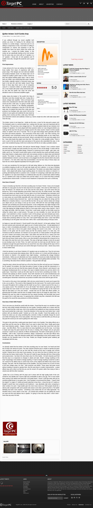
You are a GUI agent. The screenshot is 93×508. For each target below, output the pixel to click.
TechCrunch (26, 493)
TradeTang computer (77, 59)
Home (34, 4)
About (41, 4)
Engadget (25, 486)
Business (80, 145)
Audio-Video (11, 28)
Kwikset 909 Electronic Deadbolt (77, 115)
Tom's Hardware (27, 488)
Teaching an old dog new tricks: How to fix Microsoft (79, 85)
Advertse (81, 504)
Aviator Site (40, 76)
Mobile (65, 147)
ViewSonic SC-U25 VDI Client (76, 123)
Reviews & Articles (17, 24)
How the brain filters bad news (77, 92)
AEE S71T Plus (73, 131)
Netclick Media (26, 481)
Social (79, 147)
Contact (59, 4)
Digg (24, 491)
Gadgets (80, 151)
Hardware (66, 145)
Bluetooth (80, 153)
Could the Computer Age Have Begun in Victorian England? (79, 69)
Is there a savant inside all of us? (77, 76)
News (4, 24)
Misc (65, 153)
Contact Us (88, 504)
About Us (74, 504)
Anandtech (25, 487)
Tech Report (26, 483)
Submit (66, 498)
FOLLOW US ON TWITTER (6, 485)
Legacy (30, 24)
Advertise (50, 4)
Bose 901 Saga (73, 107)
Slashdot (25, 490)
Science (80, 149)
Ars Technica (26, 484)
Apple (65, 149)
